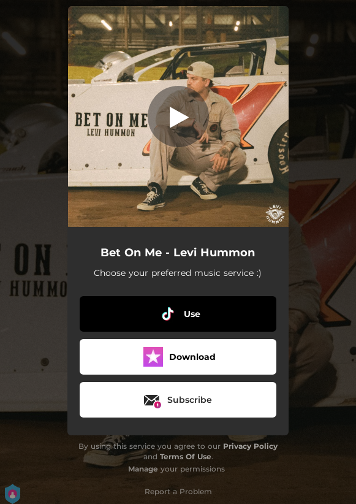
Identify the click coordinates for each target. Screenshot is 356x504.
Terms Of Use (185, 456)
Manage (143, 468)
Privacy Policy (250, 446)
